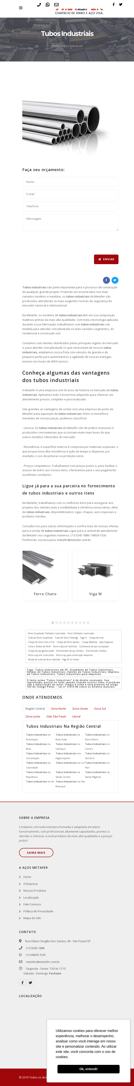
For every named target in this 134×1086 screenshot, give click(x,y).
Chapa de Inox (96, 637)
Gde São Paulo (56, 716)
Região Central (35, 708)
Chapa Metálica (89, 642)
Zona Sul (100, 708)
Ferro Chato (45, 593)
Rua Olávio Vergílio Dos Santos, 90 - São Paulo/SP (57, 941)
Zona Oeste (80, 708)
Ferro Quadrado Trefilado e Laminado (46, 633)
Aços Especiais (106, 642)
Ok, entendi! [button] (88, 1069)
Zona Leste (32, 716)
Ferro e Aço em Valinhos (65, 646)
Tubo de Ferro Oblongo (66, 637)
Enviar (106, 259)
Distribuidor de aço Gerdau (70, 650)
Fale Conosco (32, 904)
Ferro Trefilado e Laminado (81, 633)
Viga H (83, 637)
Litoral (76, 716)
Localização (31, 897)
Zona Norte (58, 708)
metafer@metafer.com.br (74, 540)
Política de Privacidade (38, 911)
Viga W (95, 593)
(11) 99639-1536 (34, 955)
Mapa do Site (32, 918)
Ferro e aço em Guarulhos (41, 655)
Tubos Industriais (72, 46)
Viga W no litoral (70, 659)
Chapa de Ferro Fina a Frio (41, 642)
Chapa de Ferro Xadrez (68, 642)
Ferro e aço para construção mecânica (74, 655)
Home (55, 46)
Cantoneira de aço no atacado (94, 646)
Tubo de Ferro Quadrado (40, 637)
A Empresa (30, 884)
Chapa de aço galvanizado (41, 650)
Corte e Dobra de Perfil (39, 646)
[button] (53, 623)
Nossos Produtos (34, 890)
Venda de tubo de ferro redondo (44, 659)
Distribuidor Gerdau (96, 650)
